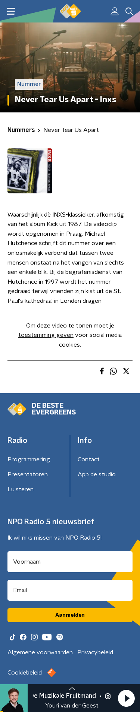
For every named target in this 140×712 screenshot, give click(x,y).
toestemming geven (46, 335)
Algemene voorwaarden (40, 652)
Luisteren (20, 489)
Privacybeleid (95, 652)
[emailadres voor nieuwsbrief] (70, 590)
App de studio (97, 474)
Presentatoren (27, 474)
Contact (89, 459)
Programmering (28, 459)
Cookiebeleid (24, 673)
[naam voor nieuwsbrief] (70, 561)
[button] (126, 698)
